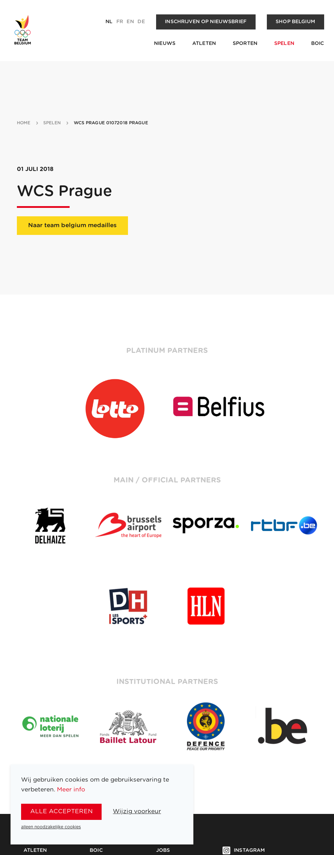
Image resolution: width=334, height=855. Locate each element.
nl (109, 21)
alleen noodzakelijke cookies (51, 827)
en (130, 21)
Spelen (284, 43)
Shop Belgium (295, 21)
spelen (52, 123)
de (140, 21)
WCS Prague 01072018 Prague (111, 123)
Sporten (245, 43)
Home (24, 123)
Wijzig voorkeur (137, 811)
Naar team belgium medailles (72, 225)
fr (119, 21)
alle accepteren (61, 811)
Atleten (204, 43)
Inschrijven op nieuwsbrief (205, 21)
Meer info (71, 789)
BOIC (317, 43)
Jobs (163, 850)
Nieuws (164, 43)
